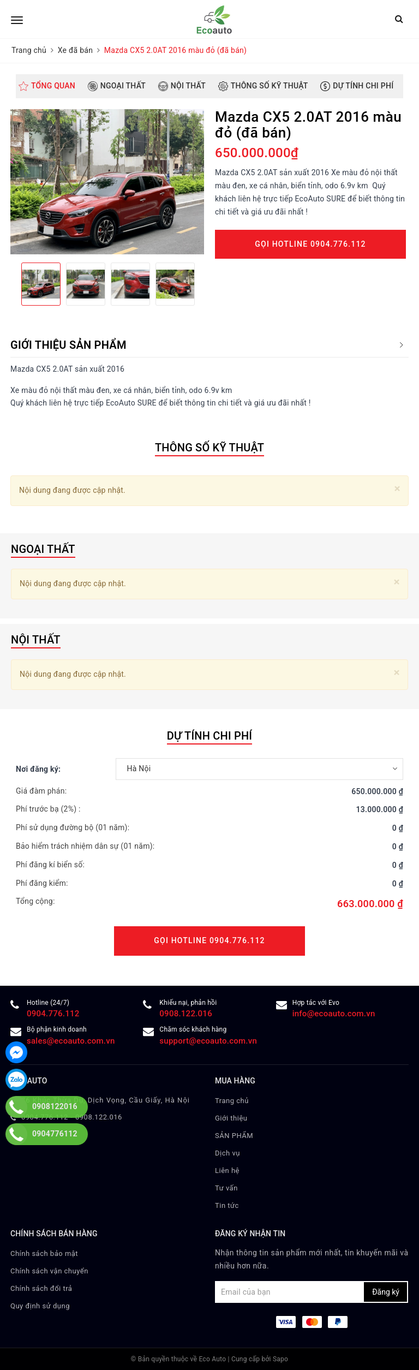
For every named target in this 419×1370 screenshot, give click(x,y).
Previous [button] (10, 284)
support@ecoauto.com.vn (208, 1041)
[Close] (397, 489)
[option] (107, 181)
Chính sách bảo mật (44, 1253)
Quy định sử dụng (40, 1306)
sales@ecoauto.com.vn (71, 1041)
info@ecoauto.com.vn (333, 1013)
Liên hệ (227, 1170)
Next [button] (204, 284)
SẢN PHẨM (234, 1135)
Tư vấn (226, 1188)
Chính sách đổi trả (41, 1288)
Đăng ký (385, 1292)
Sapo (280, 1359)
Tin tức (227, 1205)
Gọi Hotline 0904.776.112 (310, 244)
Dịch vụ (227, 1153)
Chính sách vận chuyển (49, 1271)
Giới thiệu (231, 1118)
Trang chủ (232, 1101)
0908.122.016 (185, 1013)
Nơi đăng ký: (38, 769)
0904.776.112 (53, 1013)
